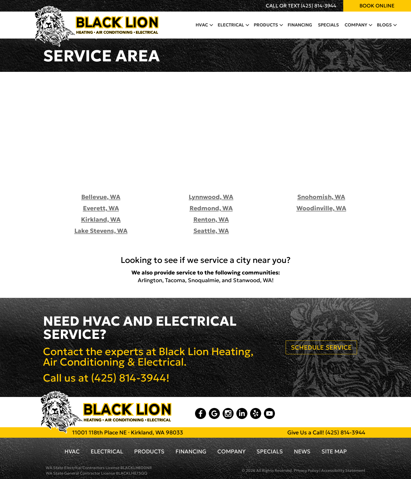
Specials (269, 451)
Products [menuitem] (266, 25)
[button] (211, 25)
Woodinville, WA (321, 208)
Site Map (334, 451)
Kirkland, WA (101, 219)
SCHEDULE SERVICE (321, 347)
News (302, 451)
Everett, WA (101, 208)
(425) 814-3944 (318, 5)
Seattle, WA (211, 231)
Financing (190, 451)
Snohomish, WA (321, 197)
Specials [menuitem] (328, 25)
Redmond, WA (211, 208)
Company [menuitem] (356, 25)
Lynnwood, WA (211, 197)
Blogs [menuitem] (384, 25)
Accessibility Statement (343, 470)
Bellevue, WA (100, 197)
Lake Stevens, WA (101, 231)
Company (231, 451)
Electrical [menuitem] (231, 25)
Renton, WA (211, 219)
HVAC (72, 451)
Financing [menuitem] (300, 25)
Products (149, 451)
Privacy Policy (306, 470)
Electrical (107, 451)
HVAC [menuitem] (202, 25)
